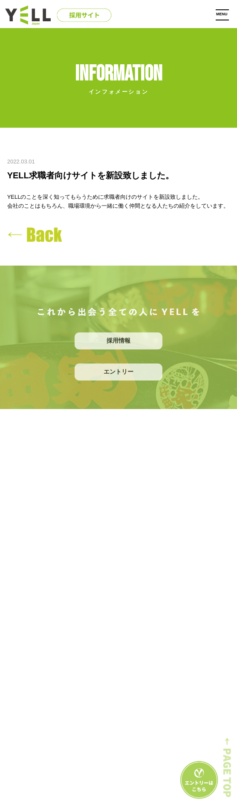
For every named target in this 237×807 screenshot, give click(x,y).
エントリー (118, 371)
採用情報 (118, 340)
